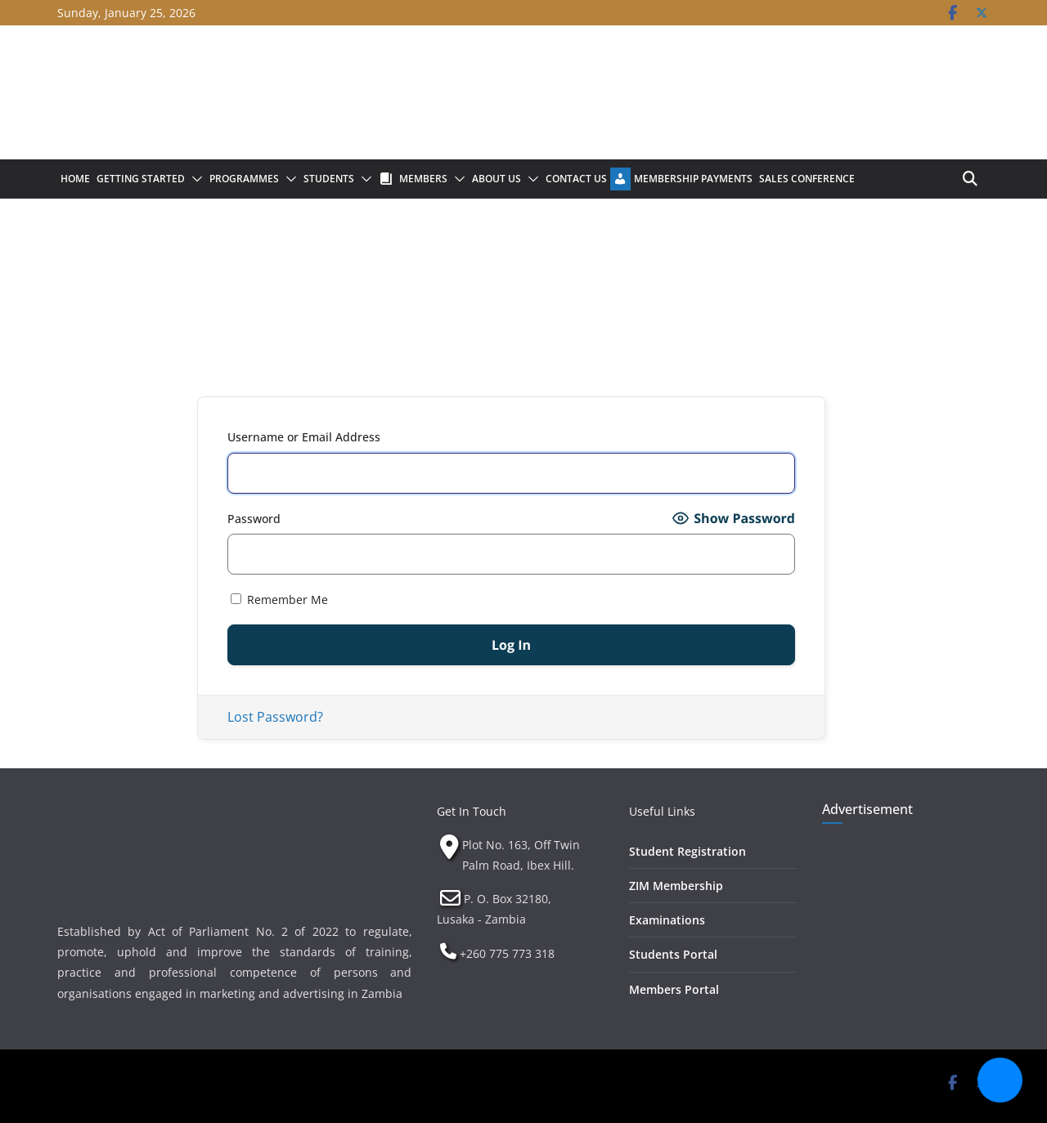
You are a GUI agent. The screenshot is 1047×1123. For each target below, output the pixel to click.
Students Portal (673, 954)
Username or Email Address (303, 437)
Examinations (667, 920)
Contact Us (576, 179)
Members (423, 179)
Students (328, 179)
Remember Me (279, 599)
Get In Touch (471, 811)
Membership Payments (693, 179)
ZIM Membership (676, 885)
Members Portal (674, 989)
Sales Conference (807, 179)
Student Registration (687, 851)
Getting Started (141, 179)
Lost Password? (275, 717)
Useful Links (662, 811)
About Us (496, 179)
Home (75, 179)
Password (254, 518)
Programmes (244, 179)
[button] (194, 179)
